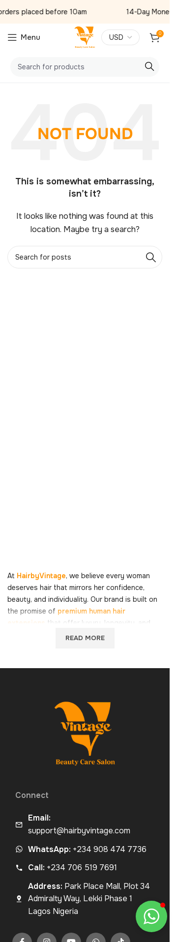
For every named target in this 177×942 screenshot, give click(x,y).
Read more (85, 638)
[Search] (85, 67)
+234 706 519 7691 (72, 867)
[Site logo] (85, 37)
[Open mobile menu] (23, 37)
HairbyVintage (41, 575)
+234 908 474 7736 (87, 849)
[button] (151, 916)
